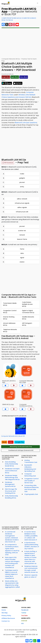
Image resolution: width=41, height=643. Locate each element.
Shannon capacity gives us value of (30, 576)
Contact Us (6, 621)
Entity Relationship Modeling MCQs (11, 497)
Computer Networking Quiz (30, 475)
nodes (22, 174)
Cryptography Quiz (31, 494)
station (22, 262)
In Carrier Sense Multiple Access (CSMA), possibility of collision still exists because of (31, 536)
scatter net (22, 231)
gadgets (22, 178)
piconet (22, 182)
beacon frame (22, 239)
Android (24, 621)
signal (22, 258)
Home (4, 610)
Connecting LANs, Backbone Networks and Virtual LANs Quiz (31, 488)
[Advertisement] (20, 43)
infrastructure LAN (22, 212)
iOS (22, 623)
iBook (4, 442)
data (22, 253)
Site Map (5, 613)
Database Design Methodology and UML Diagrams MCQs (12, 477)
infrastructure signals (22, 203)
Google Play (19, 442)
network (22, 235)
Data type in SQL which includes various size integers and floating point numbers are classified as (12, 562)
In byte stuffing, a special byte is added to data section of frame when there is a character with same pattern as (30, 557)
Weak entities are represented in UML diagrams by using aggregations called (12, 584)
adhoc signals (22, 207)
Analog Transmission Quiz (30, 461)
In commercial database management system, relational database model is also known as (12, 537)
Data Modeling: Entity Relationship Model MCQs (11, 464)
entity (22, 187)
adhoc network (22, 199)
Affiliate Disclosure (8, 618)
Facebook (24, 610)
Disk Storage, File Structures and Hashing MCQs (11, 491)
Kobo (11, 442)
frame (22, 249)
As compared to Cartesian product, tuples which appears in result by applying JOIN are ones (12, 550)
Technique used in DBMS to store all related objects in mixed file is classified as (11, 574)
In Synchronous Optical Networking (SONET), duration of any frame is (31, 546)
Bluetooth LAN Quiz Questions (26, 122)
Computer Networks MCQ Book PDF (13, 436)
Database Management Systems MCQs (10, 484)
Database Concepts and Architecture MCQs (12, 471)
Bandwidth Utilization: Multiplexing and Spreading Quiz (30, 468)
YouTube (24, 615)
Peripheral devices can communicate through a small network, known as (31, 569)
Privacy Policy (6, 615)
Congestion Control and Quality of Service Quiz (31, 481)
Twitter (23, 613)
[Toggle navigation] (37, 3)
